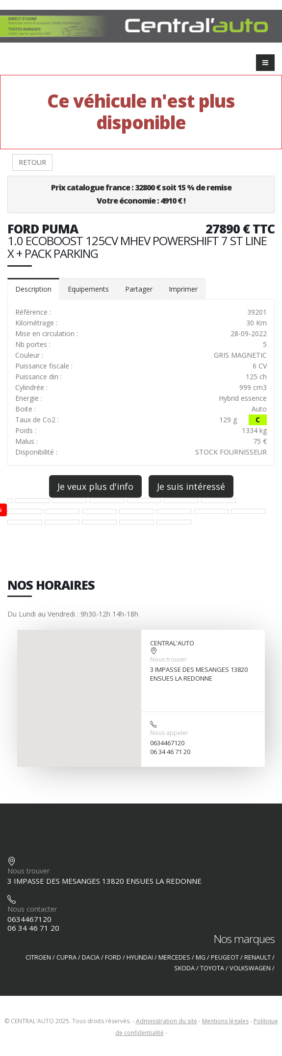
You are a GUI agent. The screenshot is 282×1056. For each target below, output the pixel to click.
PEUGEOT (225, 957)
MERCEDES (174, 957)
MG (200, 957)
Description (33, 289)
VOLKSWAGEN (250, 968)
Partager (139, 289)
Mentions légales (225, 1021)
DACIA (91, 957)
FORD (113, 957)
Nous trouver (168, 659)
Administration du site (166, 1021)
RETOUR (32, 162)
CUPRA (66, 957)
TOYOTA (212, 968)
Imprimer (183, 289)
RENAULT (257, 957)
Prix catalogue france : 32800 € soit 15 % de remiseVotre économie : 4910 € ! (141, 194)
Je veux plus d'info (95, 486)
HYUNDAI (140, 957)
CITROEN (38, 957)
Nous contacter (32, 909)
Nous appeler (169, 733)
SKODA (184, 968)
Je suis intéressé (191, 486)
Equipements (88, 289)
